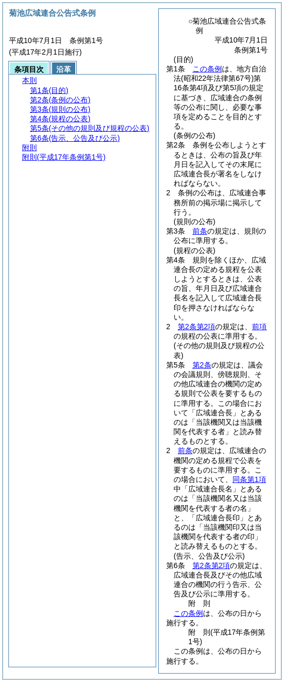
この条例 (207, 69)
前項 (259, 326)
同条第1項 (249, 479)
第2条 (201, 365)
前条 (199, 231)
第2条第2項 (197, 326)
